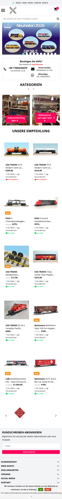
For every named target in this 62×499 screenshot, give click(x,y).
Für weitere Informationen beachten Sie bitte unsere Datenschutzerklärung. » (31, 494)
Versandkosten (11, 177)
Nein (48, 490)
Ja (41, 490)
